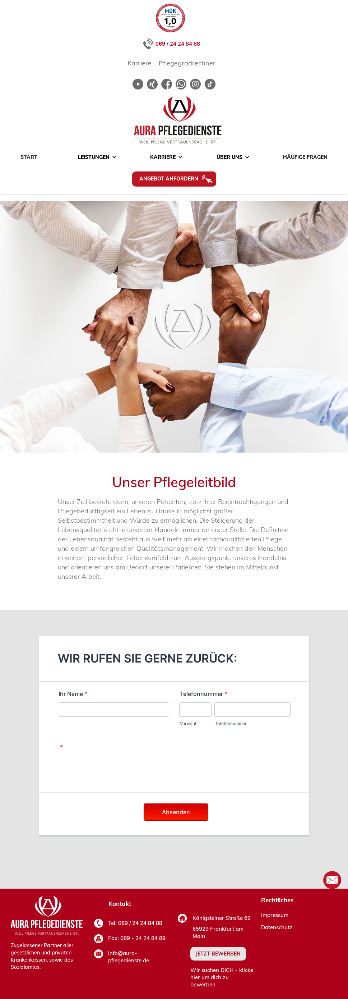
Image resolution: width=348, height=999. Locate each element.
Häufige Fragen (305, 157)
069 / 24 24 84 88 (178, 43)
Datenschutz (276, 927)
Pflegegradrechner (187, 63)
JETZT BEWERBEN (218, 953)
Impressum (274, 915)
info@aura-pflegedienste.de (128, 957)
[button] (94, 157)
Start (28, 157)
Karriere (139, 63)
